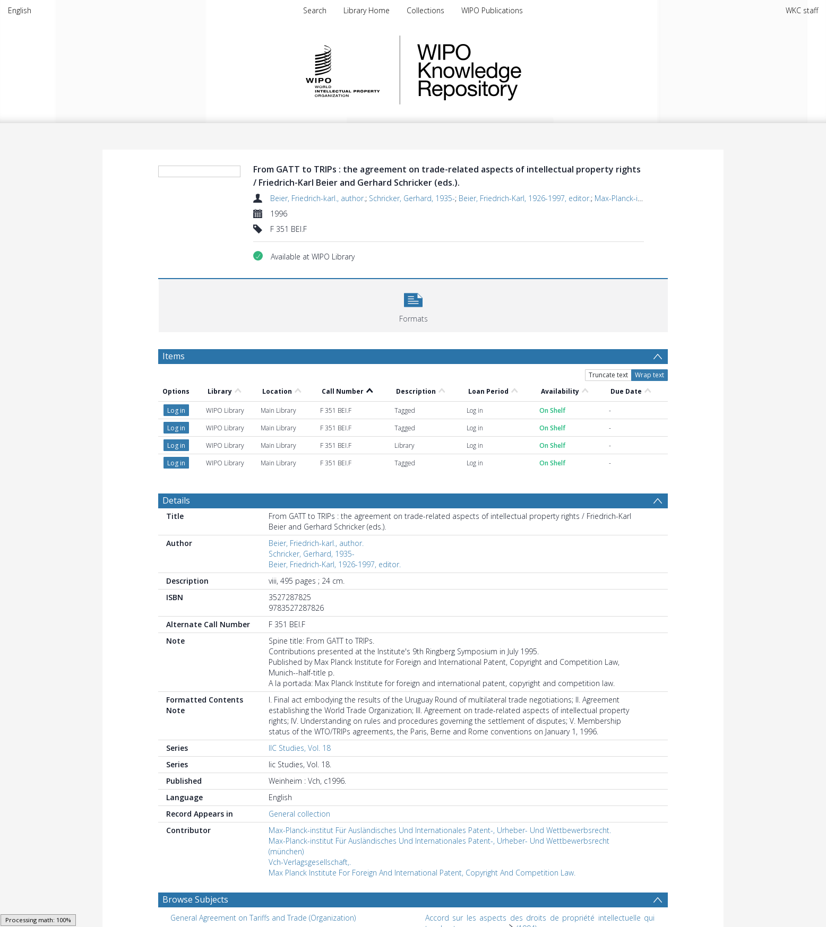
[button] (413, 304)
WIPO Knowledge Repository (512, 70)
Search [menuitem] (314, 10)
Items (173, 356)
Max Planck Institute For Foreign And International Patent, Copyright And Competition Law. (422, 873)
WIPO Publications (492, 10)
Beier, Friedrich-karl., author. (317, 198)
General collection (299, 814)
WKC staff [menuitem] (802, 10)
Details (176, 500)
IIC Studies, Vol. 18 (300, 748)
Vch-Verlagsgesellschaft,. (310, 862)
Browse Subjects (195, 899)
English (19, 10)
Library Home (366, 10)
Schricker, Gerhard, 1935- (412, 198)
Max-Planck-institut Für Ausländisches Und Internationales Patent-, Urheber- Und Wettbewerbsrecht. (440, 830)
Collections (425, 10)
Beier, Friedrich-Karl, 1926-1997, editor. (525, 198)
